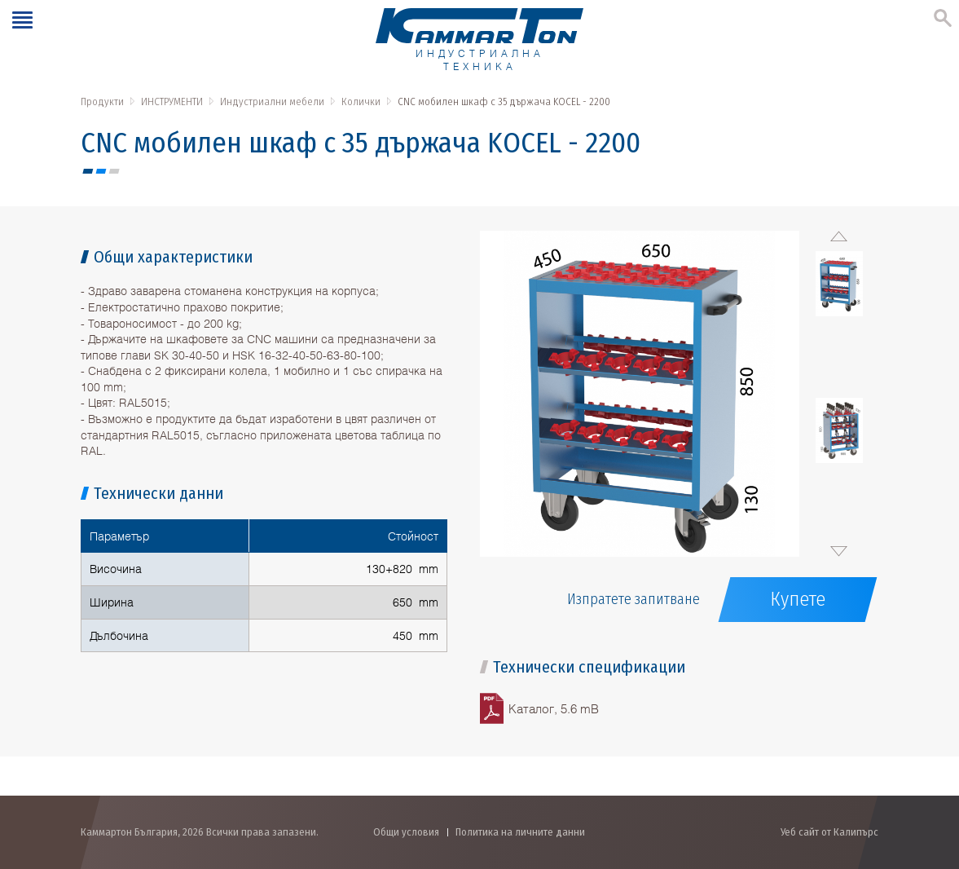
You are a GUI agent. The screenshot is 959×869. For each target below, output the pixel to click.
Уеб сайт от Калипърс (829, 832)
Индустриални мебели (272, 101)
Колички (361, 101)
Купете (797, 599)
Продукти (102, 101)
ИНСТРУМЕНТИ (172, 101)
